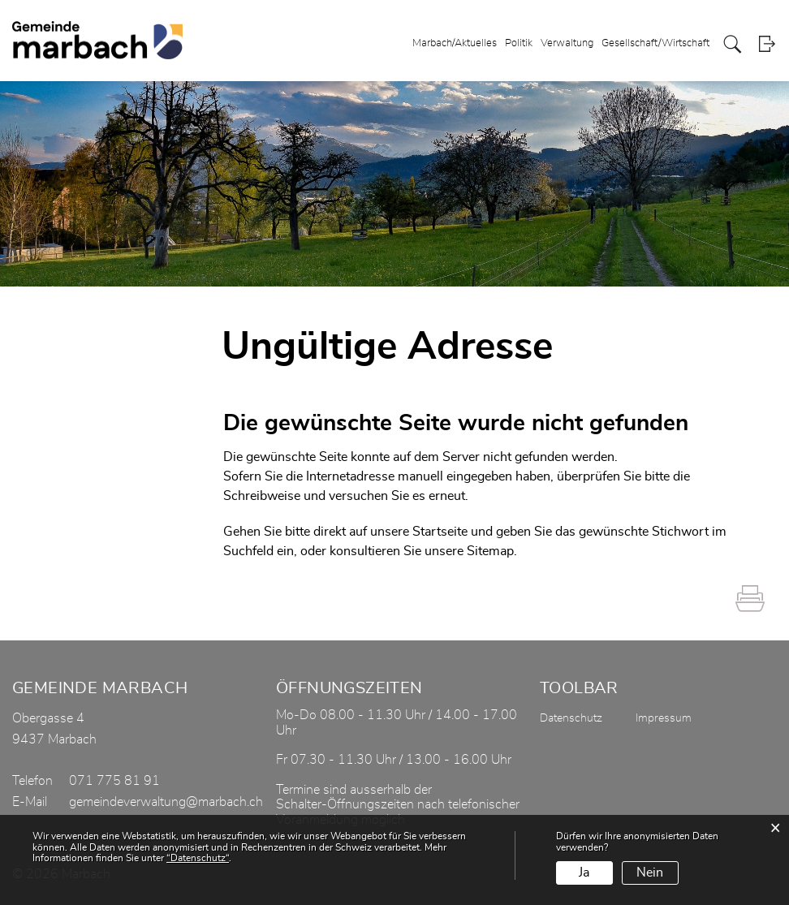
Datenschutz (571, 718)
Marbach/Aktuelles (454, 43)
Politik (518, 43)
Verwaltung (567, 43)
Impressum (664, 718)
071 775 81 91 (114, 780)
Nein (649, 872)
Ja (584, 872)
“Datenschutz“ (197, 858)
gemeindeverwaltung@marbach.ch (166, 801)
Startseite (440, 531)
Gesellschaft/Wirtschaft (655, 43)
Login (767, 44)
